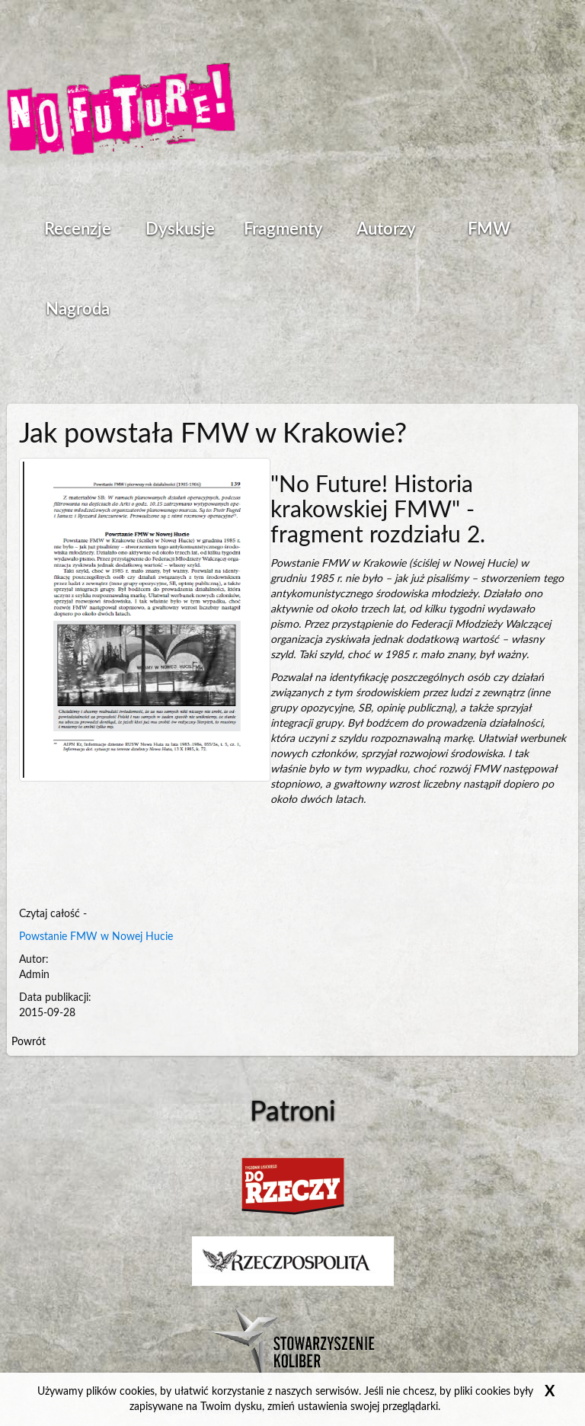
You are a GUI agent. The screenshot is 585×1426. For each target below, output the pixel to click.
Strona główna (121, 110)
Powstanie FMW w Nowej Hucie (96, 937)
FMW (489, 229)
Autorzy (386, 229)
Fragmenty (283, 229)
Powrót (28, 1042)
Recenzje (77, 229)
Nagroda (78, 309)
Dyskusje (180, 229)
